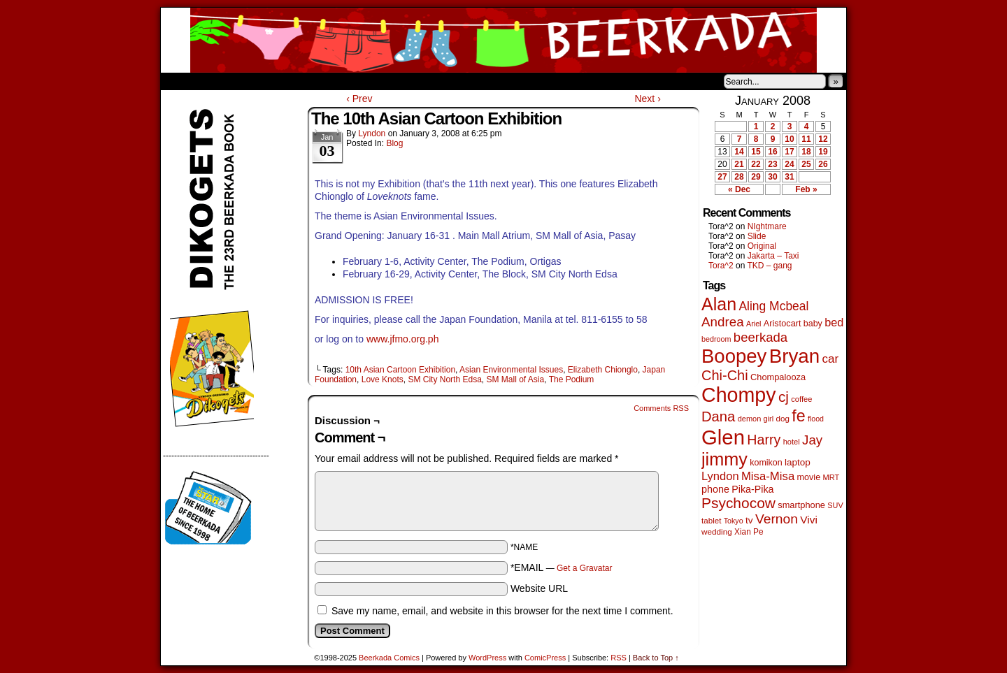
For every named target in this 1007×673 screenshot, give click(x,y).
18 (805, 152)
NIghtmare (767, 226)
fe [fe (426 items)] (798, 416)
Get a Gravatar (584, 568)
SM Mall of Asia (515, 379)
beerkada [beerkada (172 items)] (760, 337)
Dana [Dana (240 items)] (718, 416)
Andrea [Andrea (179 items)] (722, 321)
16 (772, 152)
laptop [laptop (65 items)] (797, 462)
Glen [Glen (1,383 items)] (723, 437)
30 (772, 177)
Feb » (806, 189)
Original (762, 246)
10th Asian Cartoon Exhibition (400, 370)
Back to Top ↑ (656, 657)
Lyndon (371, 133)
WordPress (487, 657)
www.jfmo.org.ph (402, 339)
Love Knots (382, 379)
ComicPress (545, 657)
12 (822, 139)
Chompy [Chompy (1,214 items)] (738, 395)
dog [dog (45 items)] (782, 418)
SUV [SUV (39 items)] (835, 505)
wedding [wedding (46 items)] (716, 531)
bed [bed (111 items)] (833, 322)
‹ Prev (359, 98)
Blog (394, 143)
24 (789, 164)
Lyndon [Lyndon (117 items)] (720, 476)
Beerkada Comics (503, 40)
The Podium (571, 379)
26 (822, 164)
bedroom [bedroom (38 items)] (716, 339)
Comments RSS (661, 408)
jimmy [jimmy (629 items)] (724, 459)
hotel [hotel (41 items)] (791, 441)
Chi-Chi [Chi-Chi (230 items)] (724, 375)
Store (265, 81)
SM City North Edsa (444, 379)
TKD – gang (769, 265)
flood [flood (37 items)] (816, 418)
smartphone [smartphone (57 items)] (801, 505)
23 (772, 164)
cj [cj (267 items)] (783, 397)
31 (789, 177)
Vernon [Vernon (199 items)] (776, 519)
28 (738, 177)
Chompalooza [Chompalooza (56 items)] (778, 377)
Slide (757, 236)
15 (755, 152)
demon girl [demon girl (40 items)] (755, 418)
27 (722, 177)
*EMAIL (561, 567)
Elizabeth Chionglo (603, 370)
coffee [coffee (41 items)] (801, 399)
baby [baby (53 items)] (813, 323)
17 (789, 152)
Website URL (539, 588)
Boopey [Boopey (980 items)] (733, 356)
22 (755, 164)
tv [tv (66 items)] (749, 520)
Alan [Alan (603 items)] (718, 304)
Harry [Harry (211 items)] (763, 439)
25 (805, 164)
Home (180, 81)
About (221, 81)
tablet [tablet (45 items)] (711, 520)
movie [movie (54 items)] (809, 477)
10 (789, 139)
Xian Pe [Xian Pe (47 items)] (749, 532)
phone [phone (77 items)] (715, 489)
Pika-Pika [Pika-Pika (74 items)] (752, 489)
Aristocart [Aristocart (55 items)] (782, 323)
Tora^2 (721, 265)
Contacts (318, 81)
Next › (647, 98)
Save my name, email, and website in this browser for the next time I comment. (502, 610)
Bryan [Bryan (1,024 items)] (794, 356)
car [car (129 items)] (830, 359)
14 (738, 152)
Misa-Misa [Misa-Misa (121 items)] (767, 476)
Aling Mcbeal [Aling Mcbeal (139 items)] (773, 306)
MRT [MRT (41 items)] (830, 477)
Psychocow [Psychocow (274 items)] (738, 503)
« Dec (739, 189)
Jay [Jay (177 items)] (812, 440)
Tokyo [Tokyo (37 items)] (733, 520)
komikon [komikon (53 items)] (766, 463)
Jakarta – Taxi (773, 256)
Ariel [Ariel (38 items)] (754, 323)
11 (805, 139)
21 (738, 164)
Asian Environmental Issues (511, 370)
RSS (618, 657)
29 (755, 177)
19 (822, 152)
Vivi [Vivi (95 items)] (808, 520)
